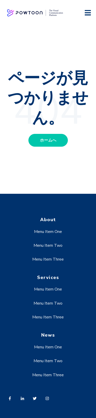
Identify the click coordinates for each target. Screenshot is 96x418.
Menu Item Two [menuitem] (48, 245)
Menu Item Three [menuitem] (48, 259)
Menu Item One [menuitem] (48, 231)
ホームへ (48, 140)
